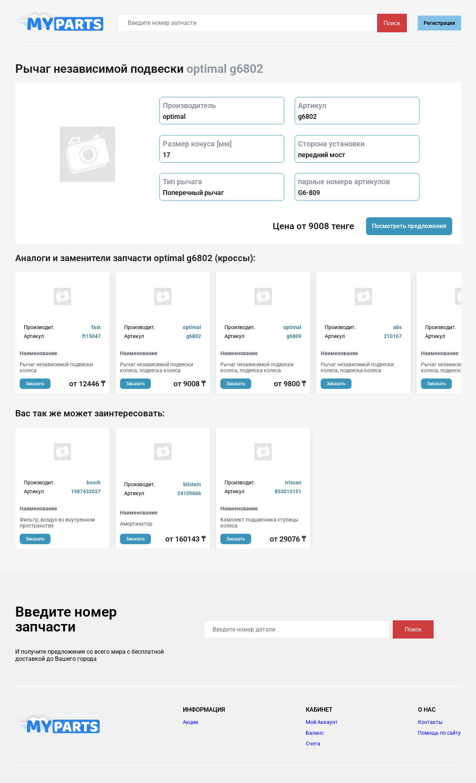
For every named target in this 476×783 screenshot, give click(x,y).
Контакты (430, 722)
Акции (190, 722)
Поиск (392, 23)
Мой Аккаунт (322, 722)
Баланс (315, 733)
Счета (313, 744)
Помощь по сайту (439, 733)
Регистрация (439, 23)
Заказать (35, 383)
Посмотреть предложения (409, 226)
